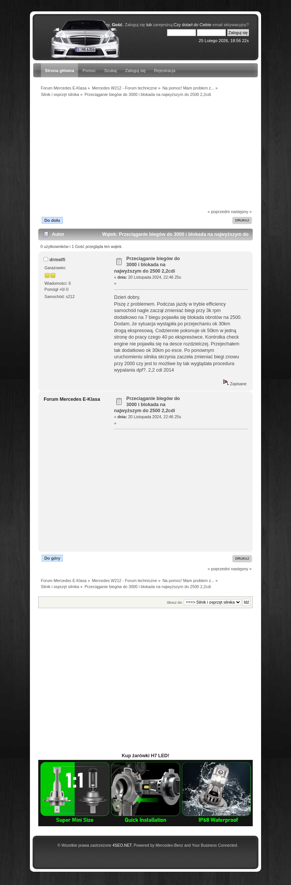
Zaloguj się (135, 70)
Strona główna (59, 70)
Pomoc (89, 70)
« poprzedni (219, 211)
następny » (241, 211)
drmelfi (58, 259)
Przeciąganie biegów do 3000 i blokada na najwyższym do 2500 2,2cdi (147, 264)
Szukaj (110, 70)
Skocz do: (175, 602)
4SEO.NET (122, 845)
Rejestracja (164, 70)
